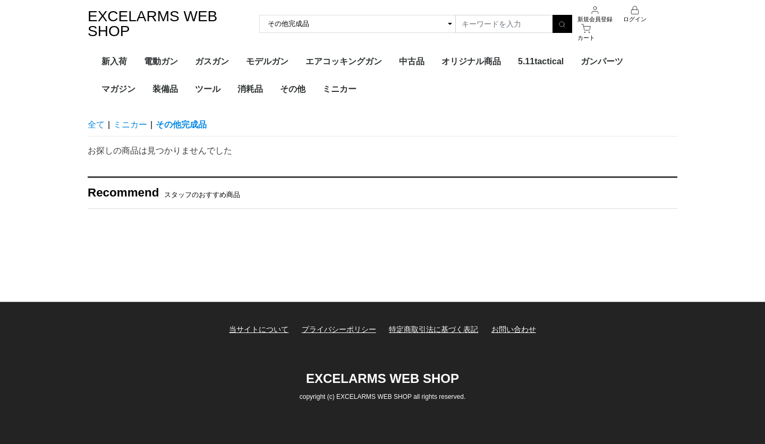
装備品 (165, 88)
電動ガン (161, 61)
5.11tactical (541, 61)
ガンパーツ (602, 61)
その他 (292, 88)
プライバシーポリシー (339, 329)
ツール (207, 88)
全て (96, 124)
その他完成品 (181, 124)
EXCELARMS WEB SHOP (152, 23)
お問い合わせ (513, 329)
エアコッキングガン (343, 61)
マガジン (118, 88)
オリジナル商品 (471, 61)
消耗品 (250, 88)
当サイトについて (258, 329)
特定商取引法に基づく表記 (433, 329)
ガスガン (212, 61)
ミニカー (339, 88)
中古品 (411, 61)
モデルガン (267, 61)
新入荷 (114, 61)
